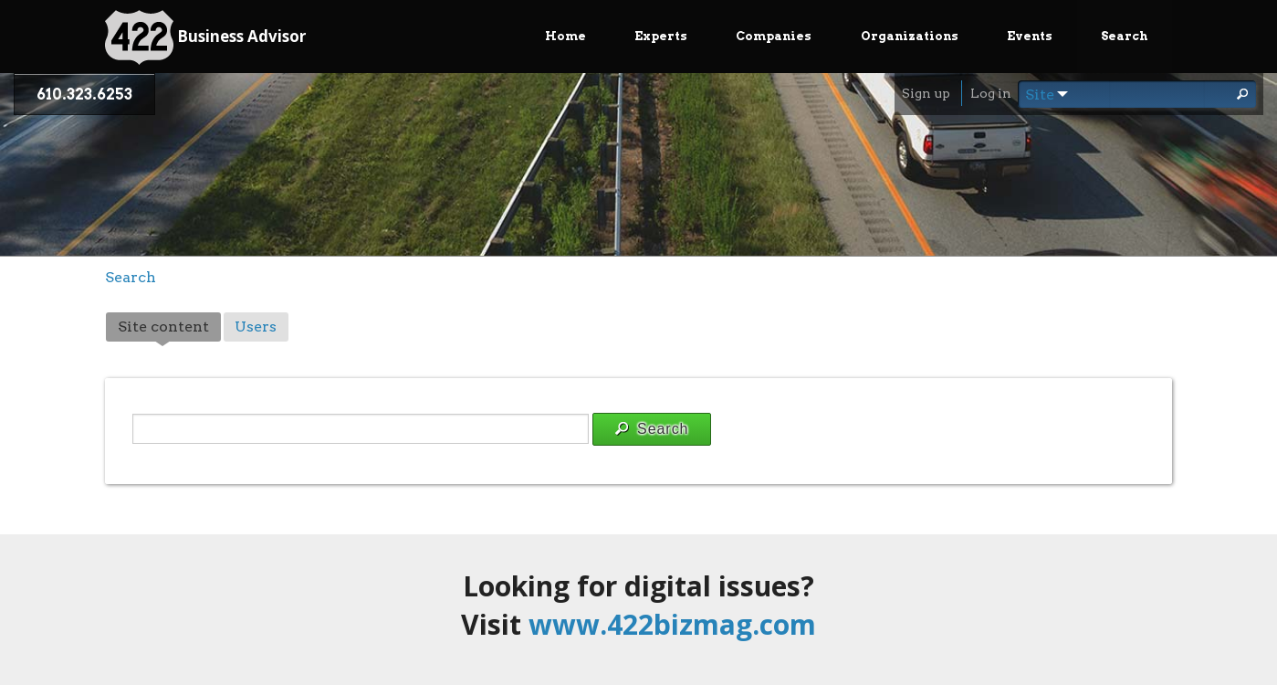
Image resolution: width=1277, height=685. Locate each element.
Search (1124, 36)
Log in (990, 93)
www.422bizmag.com (672, 624)
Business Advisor (205, 37)
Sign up (926, 93)
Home (565, 36)
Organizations (909, 36)
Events (1029, 36)
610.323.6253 (84, 94)
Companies (773, 36)
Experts (660, 36)
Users (256, 326)
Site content (169, 328)
